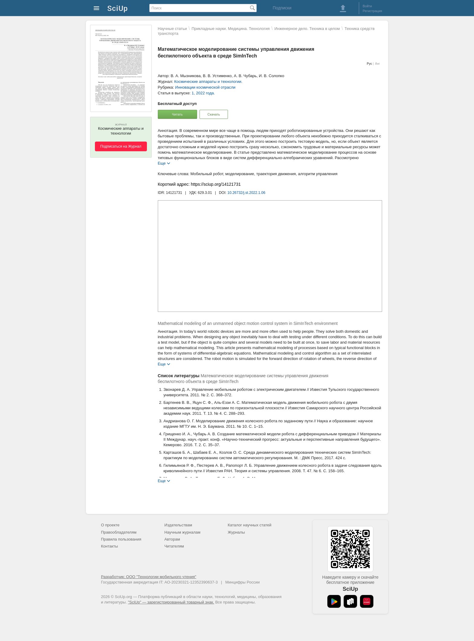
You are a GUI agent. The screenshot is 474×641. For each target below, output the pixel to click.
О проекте (110, 525)
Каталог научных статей (249, 525)
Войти (367, 6)
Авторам (172, 539)
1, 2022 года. (203, 93)
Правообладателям (118, 532)
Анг (377, 63)
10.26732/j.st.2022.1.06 (246, 193)
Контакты (109, 546)
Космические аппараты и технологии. (208, 81)
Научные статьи (172, 28)
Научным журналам (182, 532)
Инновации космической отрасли (205, 87)
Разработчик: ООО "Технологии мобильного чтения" (148, 576)
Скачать (213, 114)
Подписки (282, 7)
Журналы (236, 532)
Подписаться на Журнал (120, 146)
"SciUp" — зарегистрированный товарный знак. (171, 602)
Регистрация (372, 11)
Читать (177, 114)
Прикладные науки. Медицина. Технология (231, 28)
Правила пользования (121, 539)
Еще (162, 163)
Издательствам (178, 525)
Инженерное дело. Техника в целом (307, 28)
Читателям (174, 546)
